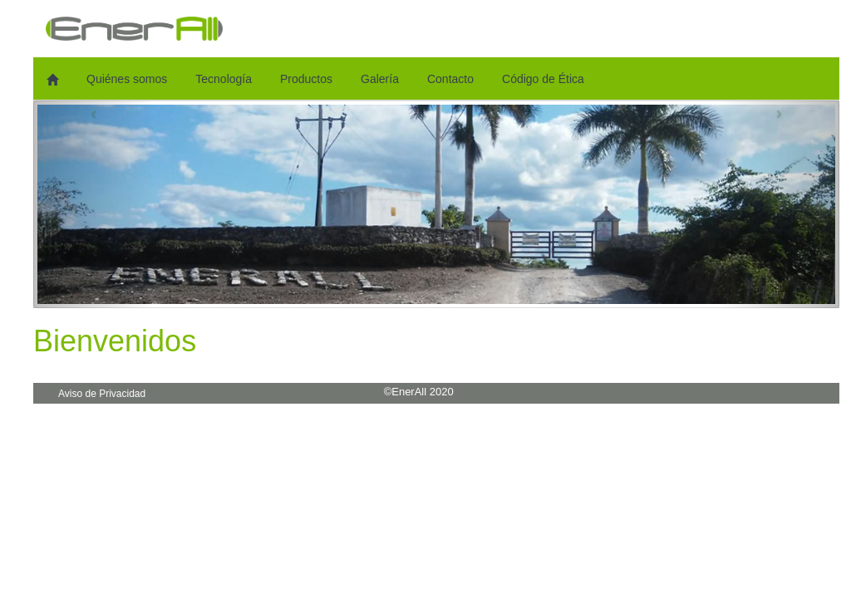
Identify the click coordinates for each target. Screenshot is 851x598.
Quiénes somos (126, 79)
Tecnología (223, 79)
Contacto (450, 79)
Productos (306, 79)
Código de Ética (543, 79)
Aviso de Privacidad (101, 393)
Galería (380, 79)
